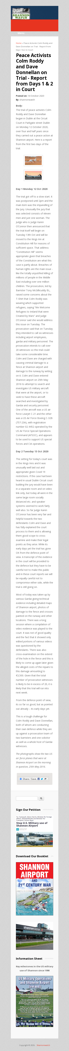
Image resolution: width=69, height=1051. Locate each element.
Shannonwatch (43, 1045)
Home (19, 43)
